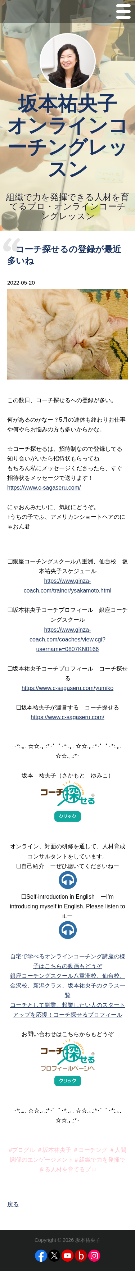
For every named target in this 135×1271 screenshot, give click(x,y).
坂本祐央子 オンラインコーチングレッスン (67, 136)
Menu (123, 13)
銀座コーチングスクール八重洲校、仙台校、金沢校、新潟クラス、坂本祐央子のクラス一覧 (67, 985)
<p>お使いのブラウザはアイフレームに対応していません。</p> (68, 880)
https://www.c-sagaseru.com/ (44, 488)
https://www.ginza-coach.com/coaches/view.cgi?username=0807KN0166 (67, 639)
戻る (13, 1204)
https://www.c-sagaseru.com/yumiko (67, 688)
